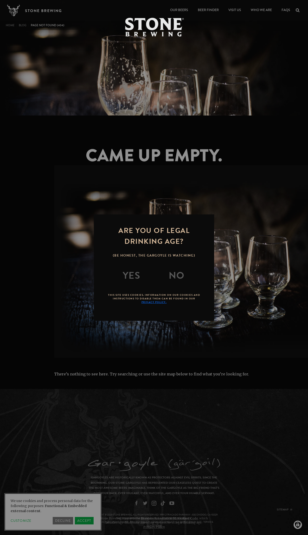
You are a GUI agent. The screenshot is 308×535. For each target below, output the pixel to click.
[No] (176, 275)
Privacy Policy (154, 527)
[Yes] (131, 275)
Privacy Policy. (154, 302)
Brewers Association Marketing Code (169, 518)
